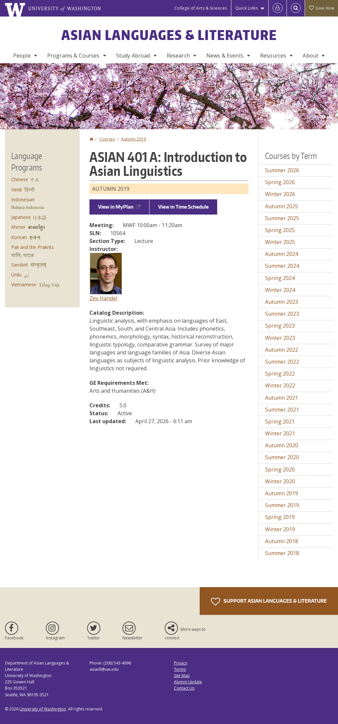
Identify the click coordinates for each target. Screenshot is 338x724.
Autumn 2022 (281, 349)
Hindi (16, 189)
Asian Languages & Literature (169, 35)
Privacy (180, 663)
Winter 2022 (280, 385)
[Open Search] (296, 8)
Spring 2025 (280, 230)
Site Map (182, 675)
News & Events (225, 55)
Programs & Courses (73, 55)
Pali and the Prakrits (32, 247)
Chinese (19, 179)
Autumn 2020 (281, 445)
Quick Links (246, 8)
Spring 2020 (280, 469)
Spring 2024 (280, 278)
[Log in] (278, 8)
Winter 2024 (280, 290)
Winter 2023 (280, 338)
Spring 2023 (280, 325)
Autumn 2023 (281, 301)
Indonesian (23, 199)
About (310, 55)
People (22, 55)
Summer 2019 (282, 505)
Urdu (16, 274)
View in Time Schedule (183, 207)
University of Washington (42, 709)
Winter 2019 (280, 529)
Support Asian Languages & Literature (269, 601)
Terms (180, 669)
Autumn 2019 (133, 139)
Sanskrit (19, 264)
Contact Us (184, 688)
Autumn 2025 (281, 206)
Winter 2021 (280, 433)
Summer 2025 (282, 218)
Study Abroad (133, 55)
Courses (107, 139)
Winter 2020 (280, 481)
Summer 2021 (282, 409)
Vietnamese (23, 284)
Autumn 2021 (281, 397)
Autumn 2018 (281, 541)
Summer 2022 (282, 361)
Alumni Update (188, 682)
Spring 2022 (280, 373)
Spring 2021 (280, 421)
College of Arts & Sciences (200, 8)
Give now (321, 8)
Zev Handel (103, 298)
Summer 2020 (282, 457)
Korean (19, 237)
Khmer (18, 227)
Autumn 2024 (281, 254)
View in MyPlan (119, 207)
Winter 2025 (280, 242)
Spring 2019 (280, 517)
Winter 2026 (280, 194)
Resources (273, 55)
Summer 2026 (282, 170)
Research (178, 55)
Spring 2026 (280, 182)
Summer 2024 (282, 265)
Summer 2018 (282, 553)
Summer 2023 (282, 313)
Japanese (21, 217)
